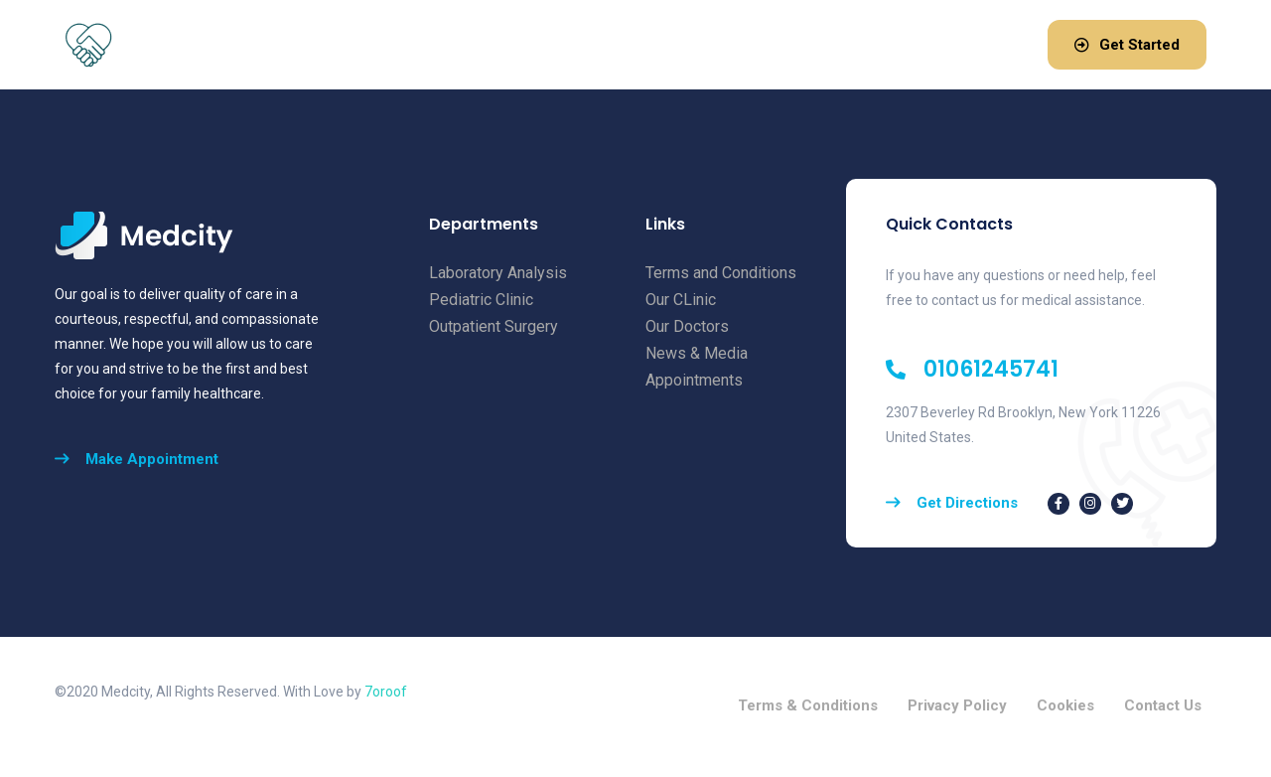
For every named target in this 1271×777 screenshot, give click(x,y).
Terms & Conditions (808, 707)
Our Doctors (687, 326)
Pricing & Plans (660, 42)
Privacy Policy (957, 707)
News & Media (696, 353)
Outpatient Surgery (493, 326)
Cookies (1065, 707)
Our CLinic (680, 299)
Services (534, 42)
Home (340, 42)
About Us (428, 42)
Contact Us (1162, 707)
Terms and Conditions (720, 272)
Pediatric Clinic (481, 299)
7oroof (385, 691)
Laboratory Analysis (498, 272)
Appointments (694, 380)
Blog (762, 42)
